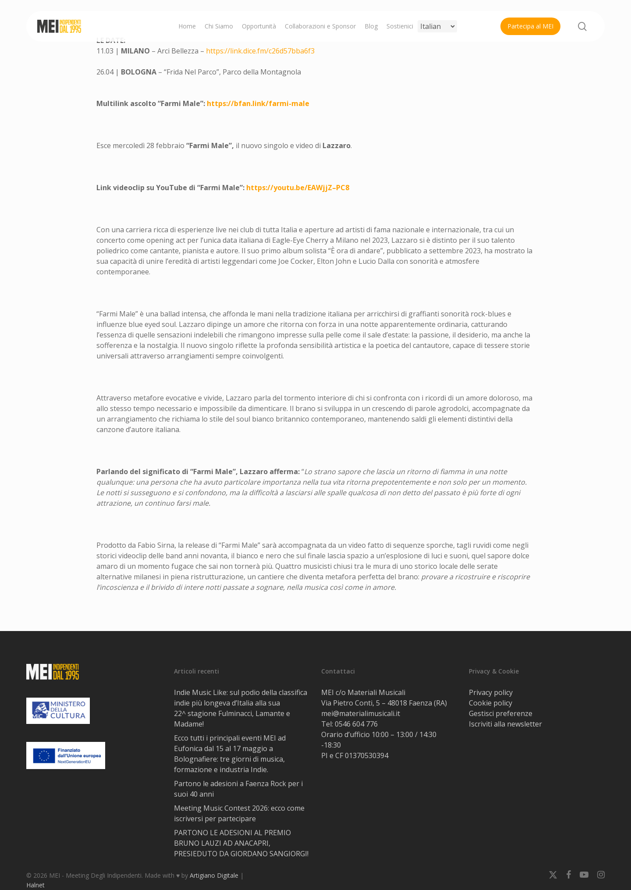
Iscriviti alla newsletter (505, 724)
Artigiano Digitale (214, 875)
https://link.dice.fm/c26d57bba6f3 (260, 51)
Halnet (35, 885)
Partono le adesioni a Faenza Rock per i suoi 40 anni (238, 789)
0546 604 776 (356, 724)
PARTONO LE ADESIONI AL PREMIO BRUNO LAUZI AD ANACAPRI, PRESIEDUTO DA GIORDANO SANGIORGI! (241, 843)
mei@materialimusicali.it (360, 713)
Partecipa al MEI (530, 26)
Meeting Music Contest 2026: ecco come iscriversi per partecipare (239, 813)
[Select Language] (437, 26)
